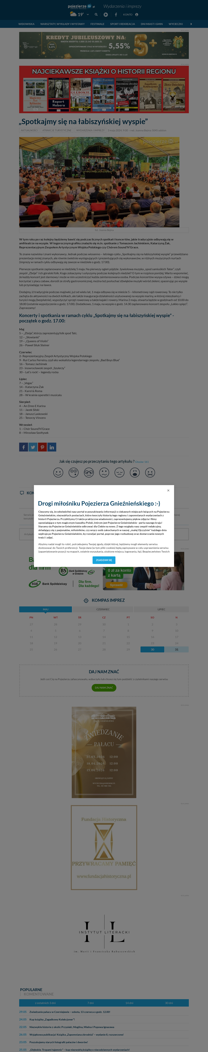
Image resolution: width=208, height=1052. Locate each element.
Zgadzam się (104, 560)
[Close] (168, 490)
